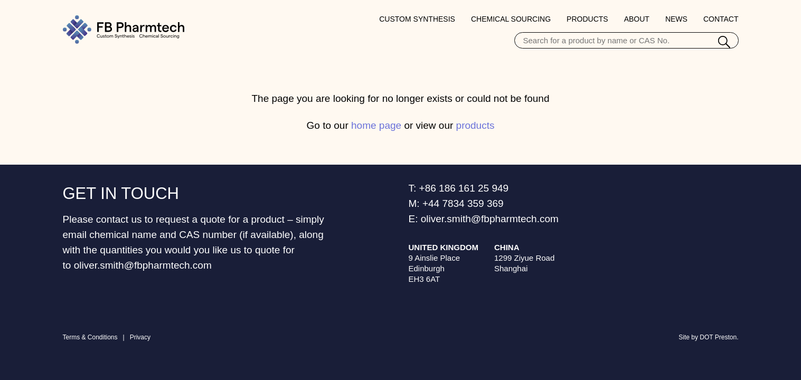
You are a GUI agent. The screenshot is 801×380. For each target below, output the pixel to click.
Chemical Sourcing (511, 19)
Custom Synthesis (417, 19)
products (475, 125)
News (676, 19)
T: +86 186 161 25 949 (459, 188)
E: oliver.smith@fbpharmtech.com (484, 218)
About (636, 19)
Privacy (140, 337)
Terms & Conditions (90, 337)
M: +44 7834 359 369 (456, 203)
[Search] (724, 43)
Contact (721, 19)
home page (376, 125)
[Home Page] (123, 29)
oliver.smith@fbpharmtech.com (143, 265)
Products (587, 19)
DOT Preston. (719, 337)
